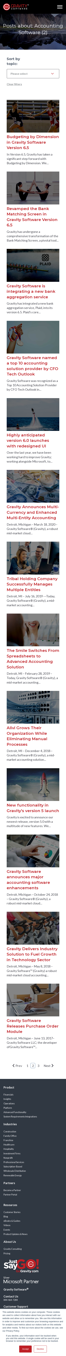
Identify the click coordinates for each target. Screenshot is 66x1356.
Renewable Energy (13, 1175)
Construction (10, 1131)
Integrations (31, 1116)
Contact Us (11, 1296)
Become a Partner (12, 1190)
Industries (10, 1124)
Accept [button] (25, 1349)
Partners (9, 1183)
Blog (6, 1216)
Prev (17, 1066)
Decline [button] (40, 1349)
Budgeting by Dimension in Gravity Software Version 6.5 (33, 142)
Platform (8, 1108)
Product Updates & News (15, 1234)
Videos (7, 1225)
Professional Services (14, 1162)
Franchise (8, 1140)
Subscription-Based (13, 1166)
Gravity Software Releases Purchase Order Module (33, 1026)
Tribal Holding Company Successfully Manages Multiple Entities (32, 584)
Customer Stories (12, 1212)
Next (49, 1066)
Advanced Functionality (15, 1112)
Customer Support (16, 1306)
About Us (10, 1241)
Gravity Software (16, 1289)
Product (9, 1087)
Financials (8, 1094)
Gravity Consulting (13, 1249)
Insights (7, 1099)
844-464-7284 (11, 1300)
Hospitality (9, 1149)
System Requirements (14, 1116)
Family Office (10, 1136)
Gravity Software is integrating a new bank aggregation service (31, 291)
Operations (9, 1103)
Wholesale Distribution (15, 1171)
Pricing (7, 1253)
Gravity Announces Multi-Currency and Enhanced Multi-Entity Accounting (33, 512)
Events (7, 1230)
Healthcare (9, 1144)
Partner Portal (10, 1194)
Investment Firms (12, 1153)
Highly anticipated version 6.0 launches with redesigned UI (28, 440)
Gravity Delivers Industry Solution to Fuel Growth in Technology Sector (32, 954)
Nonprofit (8, 1158)
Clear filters (14, 84)
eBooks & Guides (12, 1221)
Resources (10, 1205)
